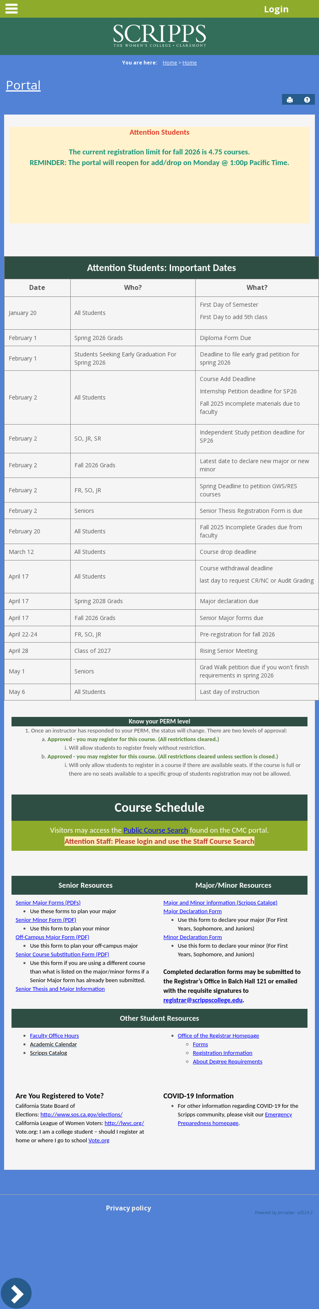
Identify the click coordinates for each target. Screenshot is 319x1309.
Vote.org (98, 1140)
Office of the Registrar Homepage (218, 1035)
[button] (307, 99)
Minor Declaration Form (193, 937)
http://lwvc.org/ (124, 1123)
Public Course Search (155, 830)
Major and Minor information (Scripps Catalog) (220, 902)
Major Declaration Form (193, 911)
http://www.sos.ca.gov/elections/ (82, 1114)
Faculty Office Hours (54, 1035)
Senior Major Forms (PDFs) (48, 902)
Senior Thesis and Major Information (60, 988)
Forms (200, 1044)
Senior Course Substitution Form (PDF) (62, 954)
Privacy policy (128, 1208)
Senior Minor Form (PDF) (46, 919)
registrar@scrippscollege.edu (203, 1000)
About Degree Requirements (227, 1061)
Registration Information (222, 1052)
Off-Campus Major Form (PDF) (52, 937)
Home (170, 62)
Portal (23, 84)
